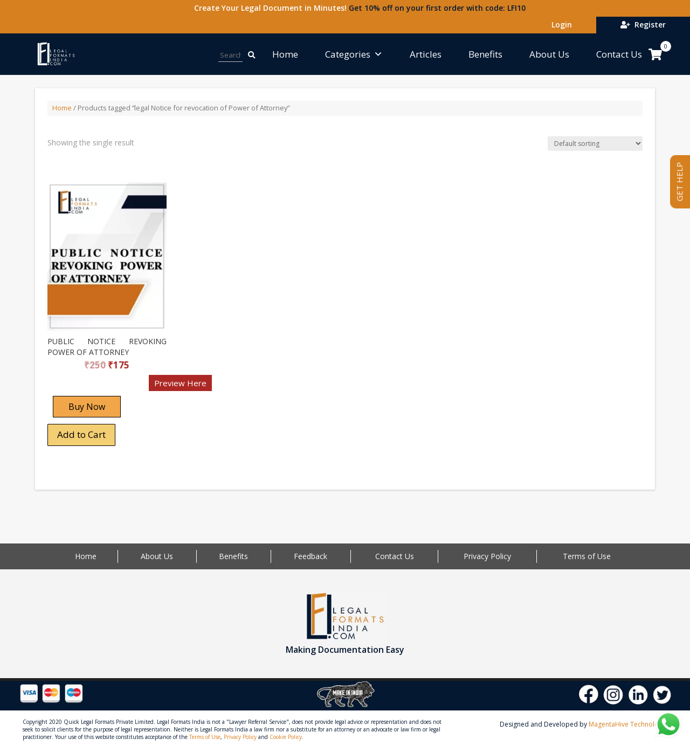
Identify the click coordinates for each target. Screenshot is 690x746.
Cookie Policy (286, 737)
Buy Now (86, 407)
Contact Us (619, 54)
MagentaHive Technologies (630, 724)
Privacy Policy (487, 556)
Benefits (485, 54)
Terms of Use (587, 556)
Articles (425, 54)
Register (643, 24)
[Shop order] (595, 143)
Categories (354, 54)
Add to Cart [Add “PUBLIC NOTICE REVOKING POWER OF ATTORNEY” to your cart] (81, 434)
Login (559, 24)
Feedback (310, 556)
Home (285, 54)
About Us (549, 54)
